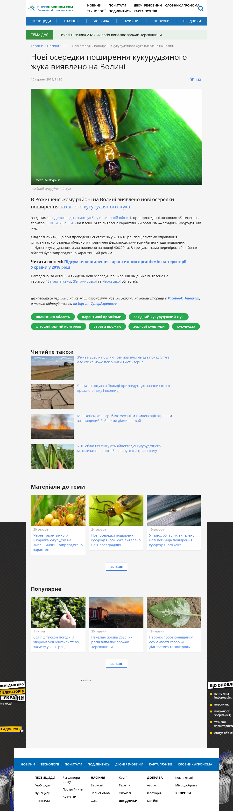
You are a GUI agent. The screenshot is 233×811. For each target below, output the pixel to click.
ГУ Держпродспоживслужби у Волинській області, (90, 217)
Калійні (152, 731)
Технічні (125, 716)
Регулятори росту (71, 710)
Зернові (97, 716)
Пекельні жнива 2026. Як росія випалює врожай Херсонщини (112, 35)
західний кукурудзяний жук (159, 316)
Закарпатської (59, 281)
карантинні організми (101, 316)
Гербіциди (42, 716)
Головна (37, 46)
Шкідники (192, 21)
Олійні (95, 731)
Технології (99, 11)
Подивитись (123, 11)
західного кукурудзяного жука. (95, 206)
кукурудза (186, 326)
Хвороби (161, 21)
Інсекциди (42, 731)
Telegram (191, 298)
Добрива (101, 21)
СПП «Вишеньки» (62, 223)
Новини (97, 5)
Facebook (175, 298)
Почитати (121, 5)
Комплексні (184, 708)
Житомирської (85, 281)
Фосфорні (154, 724)
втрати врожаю (107, 326)
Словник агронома (186, 5)
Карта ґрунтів (150, 11)
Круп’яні (125, 708)
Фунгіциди (42, 724)
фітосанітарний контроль (58, 326)
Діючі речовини (152, 5)
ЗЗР (65, 46)
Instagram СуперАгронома (95, 303)
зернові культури (149, 326)
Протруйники (73, 720)
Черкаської (111, 281)
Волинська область (53, 316)
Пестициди (41, 21)
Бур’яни (131, 21)
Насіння (71, 21)
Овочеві (125, 724)
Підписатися (167, 756)
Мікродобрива (186, 716)
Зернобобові (100, 724)
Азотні (151, 716)
